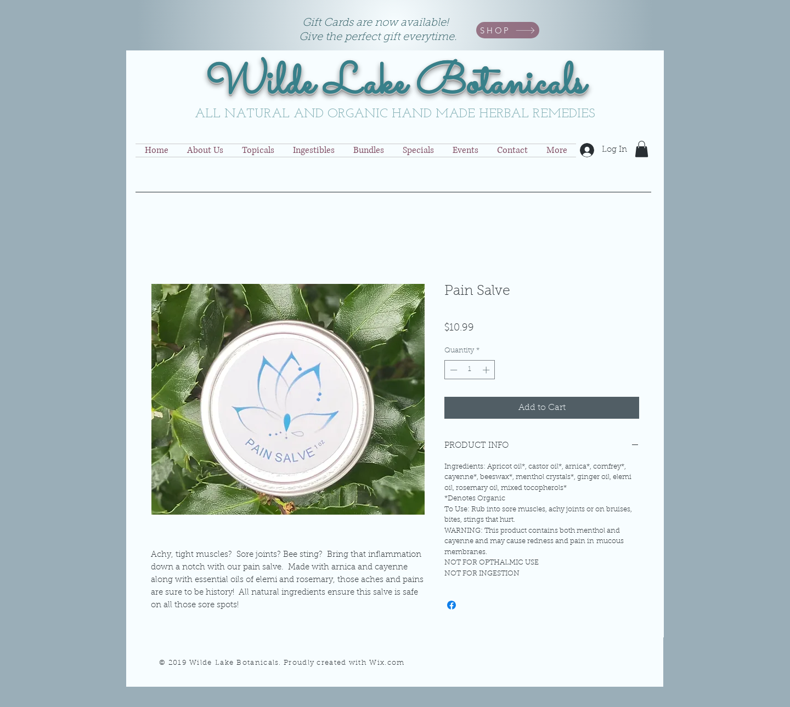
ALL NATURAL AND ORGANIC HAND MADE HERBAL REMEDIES (395, 114)
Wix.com (386, 662)
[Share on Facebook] (451, 605)
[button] (641, 149)
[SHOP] (507, 30)
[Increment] (487, 370)
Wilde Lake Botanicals (395, 84)
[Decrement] (452, 370)
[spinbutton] (470, 370)
